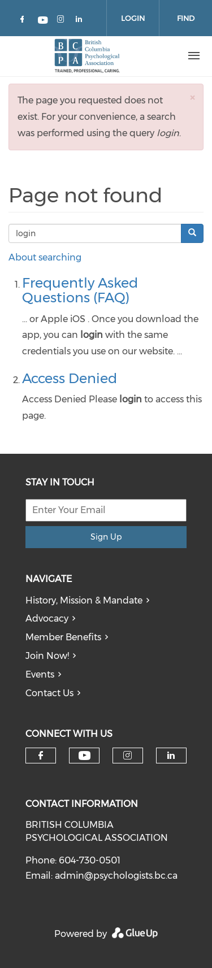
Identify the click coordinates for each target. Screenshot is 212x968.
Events (39, 674)
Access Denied (69, 378)
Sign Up (106, 537)
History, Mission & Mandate (83, 600)
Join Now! (47, 655)
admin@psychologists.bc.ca (116, 875)
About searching (44, 257)
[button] (192, 97)
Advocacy (46, 618)
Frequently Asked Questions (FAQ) (80, 290)
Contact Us (49, 693)
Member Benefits (63, 637)
